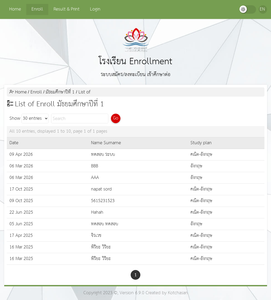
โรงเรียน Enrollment (135, 48)
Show (29, 118)
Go (115, 118)
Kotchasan (178, 293)
